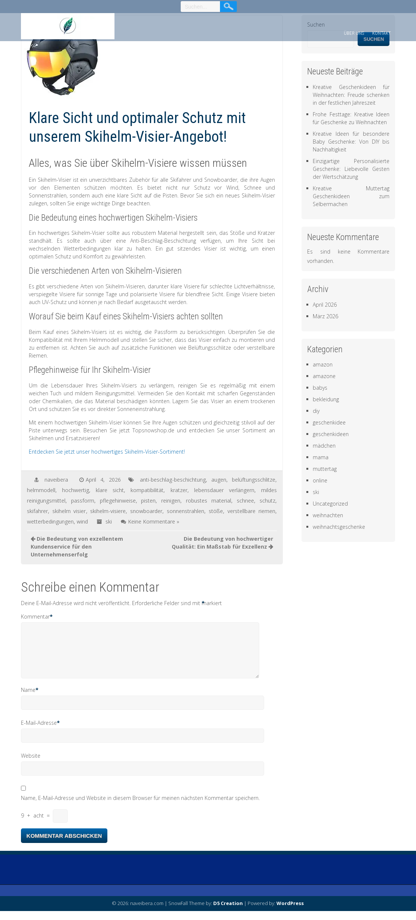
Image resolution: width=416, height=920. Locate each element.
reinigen (170, 500)
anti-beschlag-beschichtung (173, 479)
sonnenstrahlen (185, 511)
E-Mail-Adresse (39, 732)
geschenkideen (331, 434)
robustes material (208, 500)
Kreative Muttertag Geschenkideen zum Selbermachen (351, 196)
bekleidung (326, 399)
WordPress (290, 912)
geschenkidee (329, 422)
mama (320, 457)
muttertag (325, 468)
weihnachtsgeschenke (339, 526)
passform (82, 500)
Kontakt (381, 33)
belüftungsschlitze (253, 479)
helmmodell (41, 490)
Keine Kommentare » (153, 521)
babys (320, 387)
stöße (216, 511)
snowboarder (146, 511)
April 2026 (325, 304)
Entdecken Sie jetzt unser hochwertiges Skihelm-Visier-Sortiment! (107, 451)
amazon (323, 364)
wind (82, 521)
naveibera (56, 479)
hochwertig (75, 490)
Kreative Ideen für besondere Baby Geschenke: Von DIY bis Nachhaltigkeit (351, 141)
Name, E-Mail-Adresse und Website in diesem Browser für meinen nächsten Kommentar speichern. (140, 806)
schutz (267, 500)
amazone (324, 376)
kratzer (179, 490)
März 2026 (325, 316)
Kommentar (35, 616)
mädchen (324, 445)
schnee (245, 500)
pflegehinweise (118, 500)
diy (316, 410)
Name (28, 699)
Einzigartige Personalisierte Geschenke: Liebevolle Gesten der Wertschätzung (351, 168)
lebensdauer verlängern (224, 490)
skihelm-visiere (108, 511)
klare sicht (110, 490)
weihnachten (328, 515)
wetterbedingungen (50, 521)
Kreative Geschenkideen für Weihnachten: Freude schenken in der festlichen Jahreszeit (351, 94)
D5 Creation (228, 912)
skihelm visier (69, 511)
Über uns (354, 33)
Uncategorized (330, 503)
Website (30, 764)
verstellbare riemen (251, 511)
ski (108, 521)
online (320, 480)
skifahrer (37, 511)
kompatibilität (147, 490)
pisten (148, 500)
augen (218, 479)
